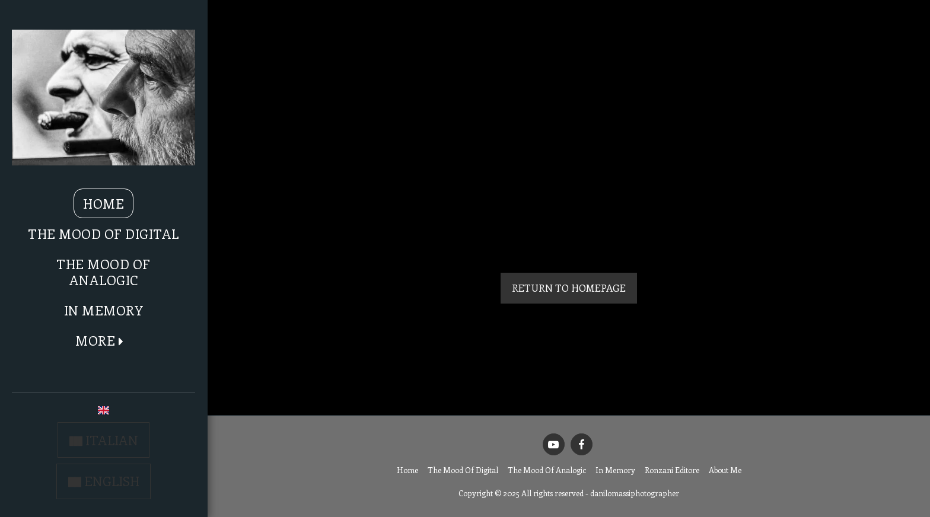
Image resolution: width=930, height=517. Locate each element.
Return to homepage (569, 287)
